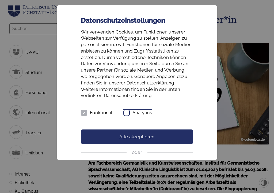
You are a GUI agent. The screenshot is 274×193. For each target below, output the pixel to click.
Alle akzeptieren (136, 136)
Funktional (101, 112)
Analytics (142, 112)
